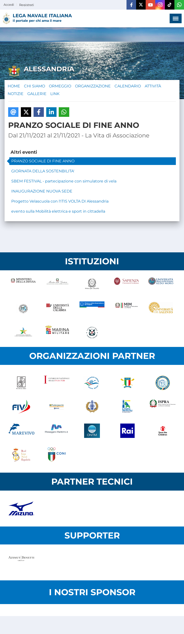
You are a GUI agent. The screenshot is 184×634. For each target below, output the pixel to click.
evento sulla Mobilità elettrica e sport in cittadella (58, 211)
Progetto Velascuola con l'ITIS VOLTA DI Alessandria (60, 201)
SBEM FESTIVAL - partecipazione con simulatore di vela (63, 181)
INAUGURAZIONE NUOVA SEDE (41, 191)
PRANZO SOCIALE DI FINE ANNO (43, 161)
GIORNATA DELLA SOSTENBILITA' (42, 171)
